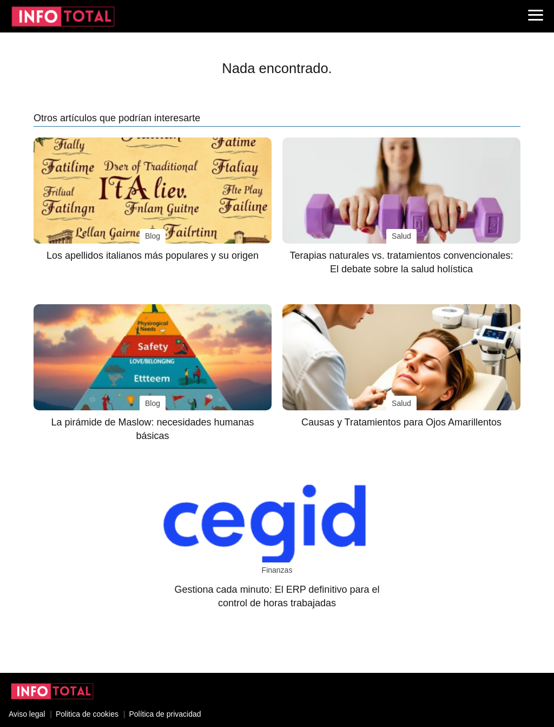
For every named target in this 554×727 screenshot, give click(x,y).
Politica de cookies (87, 714)
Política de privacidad (165, 714)
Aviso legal (27, 714)
